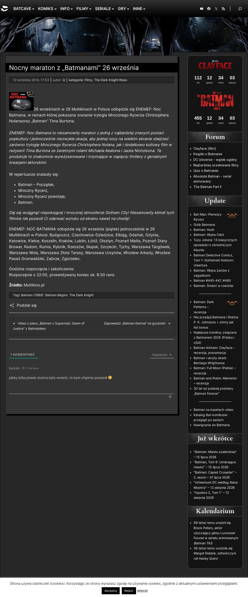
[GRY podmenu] (128, 9)
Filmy (88, 80)
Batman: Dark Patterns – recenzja (204, 307)
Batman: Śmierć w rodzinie (213, 286)
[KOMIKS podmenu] (55, 9)
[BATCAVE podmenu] (33, 9)
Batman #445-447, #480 (212, 280)
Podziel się (27, 305)
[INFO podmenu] (72, 9)
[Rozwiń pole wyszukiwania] (240, 8)
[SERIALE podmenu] (113, 9)
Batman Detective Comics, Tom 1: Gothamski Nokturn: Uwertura (214, 260)
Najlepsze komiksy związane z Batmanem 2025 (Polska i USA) (215, 337)
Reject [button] (128, 590)
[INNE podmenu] (144, 9)
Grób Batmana (204, 224)
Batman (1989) (32, 295)
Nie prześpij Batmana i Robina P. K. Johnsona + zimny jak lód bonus (216, 322)
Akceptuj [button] (110, 590)
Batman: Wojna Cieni (209, 235)
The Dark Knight (81, 295)
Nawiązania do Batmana (212, 425)
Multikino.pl (34, 285)
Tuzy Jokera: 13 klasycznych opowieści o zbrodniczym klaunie (215, 245)
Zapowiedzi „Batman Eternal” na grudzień (134, 323)
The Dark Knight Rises (110, 80)
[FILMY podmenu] (90, 9)
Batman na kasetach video (213, 410)
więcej (142, 590)
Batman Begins (56, 295)
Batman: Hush (204, 230)
